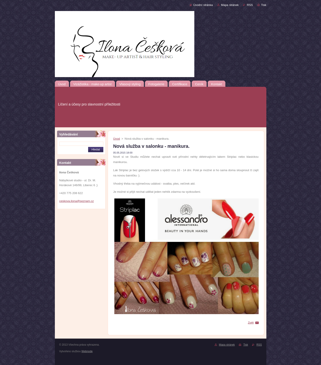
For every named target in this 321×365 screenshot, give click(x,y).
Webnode (87, 351)
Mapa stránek (230, 5)
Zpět (251, 322)
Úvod (116, 138)
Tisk (263, 5)
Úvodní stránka (203, 5)
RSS (250, 5)
